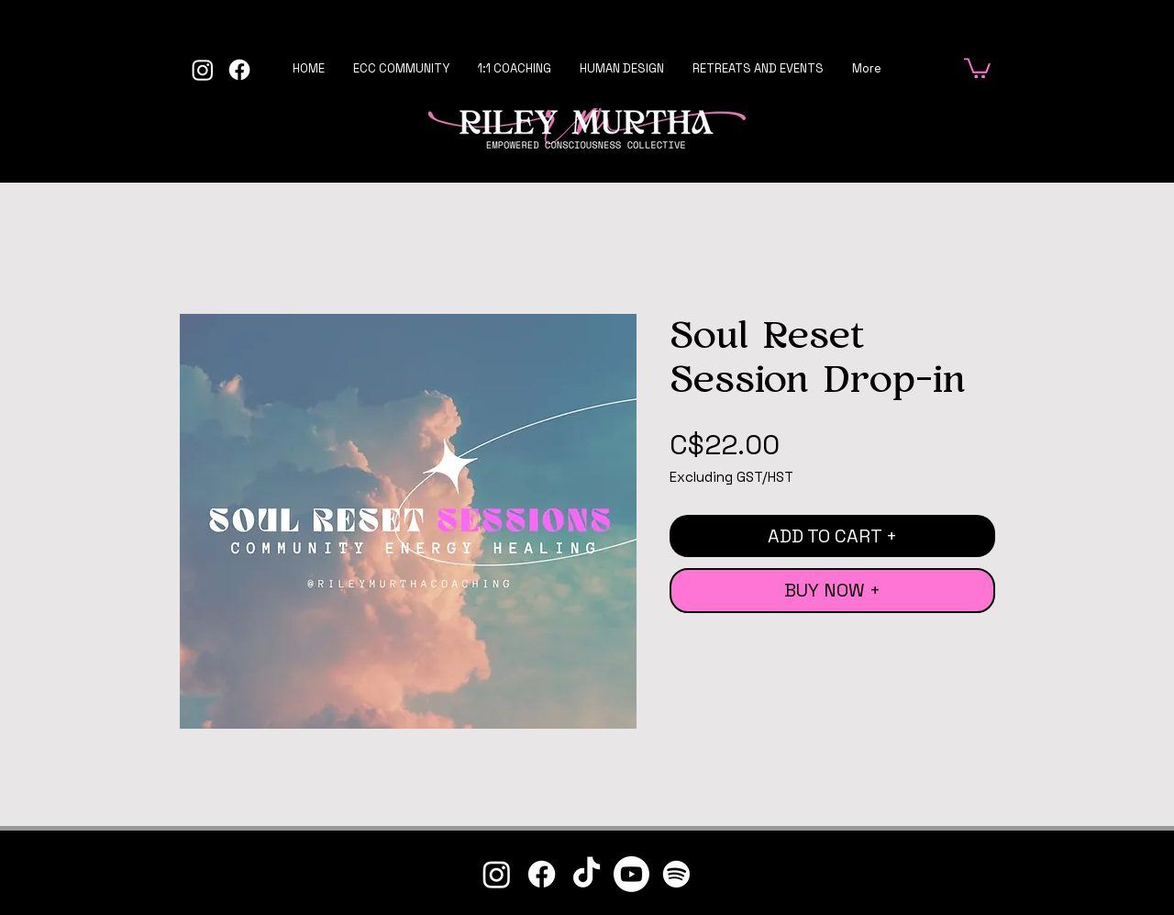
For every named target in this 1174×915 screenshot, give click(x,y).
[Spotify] (676, 874)
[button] (977, 67)
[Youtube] (631, 874)
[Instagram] (202, 70)
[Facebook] (239, 70)
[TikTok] (586, 874)
